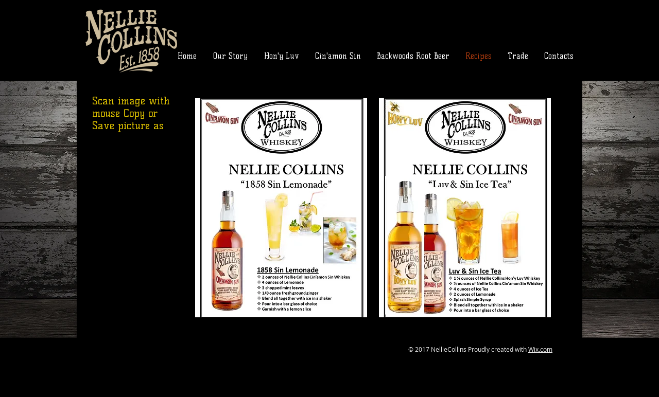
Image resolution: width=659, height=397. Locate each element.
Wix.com (540, 349)
